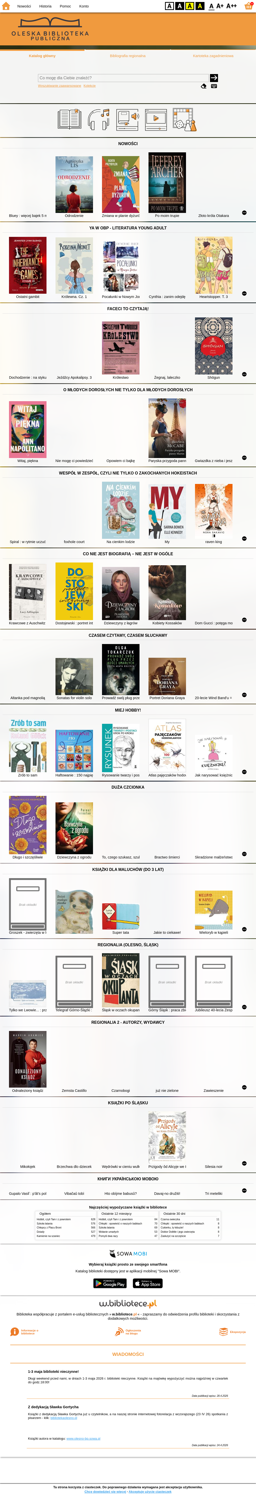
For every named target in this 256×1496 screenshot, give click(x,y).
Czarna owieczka (170, 1219)
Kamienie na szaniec (48, 1236)
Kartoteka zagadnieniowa (213, 56)
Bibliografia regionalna (128, 56)
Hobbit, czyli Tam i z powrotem (54, 1219)
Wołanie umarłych (109, 1231)
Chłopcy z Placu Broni (49, 1227)
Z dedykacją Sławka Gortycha (53, 1407)
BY (199, 5)
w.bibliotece (124, 1314)
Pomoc (65, 6)
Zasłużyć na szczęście (173, 1236)
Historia (45, 6)
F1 (220, 5)
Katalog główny (42, 56)
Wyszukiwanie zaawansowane (59, 86)
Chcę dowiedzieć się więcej (105, 1492)
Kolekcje (90, 86)
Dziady (40, 1231)
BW (179, 5)
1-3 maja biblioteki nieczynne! (53, 1372)
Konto (84, 6)
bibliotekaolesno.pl (63, 1418)
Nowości (24, 6)
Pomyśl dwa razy (108, 1236)
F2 (231, 5)
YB (189, 5)
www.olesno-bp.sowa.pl (83, 1438)
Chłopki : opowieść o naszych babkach (120, 1223)
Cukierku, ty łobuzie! (172, 1227)
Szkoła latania (44, 1223)
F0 (211, 5)
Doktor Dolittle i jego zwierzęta (178, 1231)
